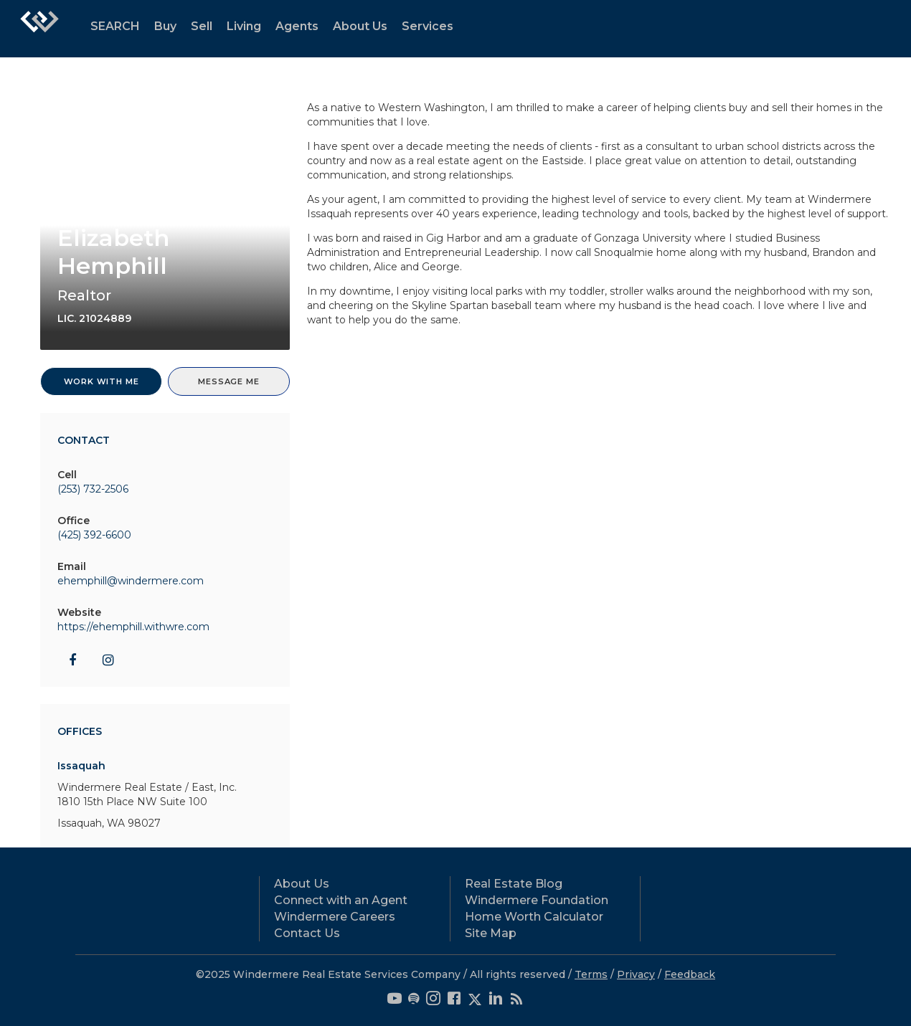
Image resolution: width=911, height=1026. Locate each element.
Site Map (490, 933)
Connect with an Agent (340, 900)
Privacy (636, 974)
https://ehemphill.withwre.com (133, 626)
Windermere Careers (334, 916)
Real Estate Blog (513, 883)
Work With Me (101, 381)
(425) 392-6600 (94, 534)
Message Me (228, 381)
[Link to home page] (39, 28)
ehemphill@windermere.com (130, 580)
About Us (360, 26)
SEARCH (115, 26)
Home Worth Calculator (534, 916)
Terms (591, 974)
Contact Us (307, 933)
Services (427, 26)
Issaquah (81, 765)
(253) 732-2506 (92, 489)
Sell (201, 26)
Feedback (689, 974)
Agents (296, 26)
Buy (165, 26)
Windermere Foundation (536, 900)
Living (244, 26)
